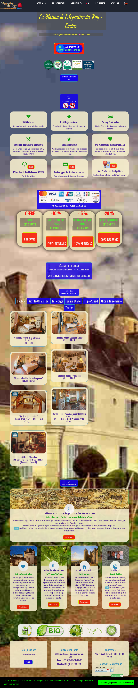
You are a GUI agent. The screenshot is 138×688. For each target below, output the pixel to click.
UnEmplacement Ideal (69, 486)
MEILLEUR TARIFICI (80, 3)
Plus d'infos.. (69, 541)
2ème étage (74, 305)
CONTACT (115, 3)
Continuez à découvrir (69, 77)
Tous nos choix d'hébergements (69, 296)
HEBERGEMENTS (58, 3)
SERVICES (41, 3)
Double (21, 305)
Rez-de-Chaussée (38, 305)
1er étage (57, 305)
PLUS (31, 170)
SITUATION (100, 3)
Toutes (69, 311)
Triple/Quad (91, 305)
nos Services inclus (69, 106)
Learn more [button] (14, 684)
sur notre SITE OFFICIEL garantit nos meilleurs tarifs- (69, 278)
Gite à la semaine (111, 305)
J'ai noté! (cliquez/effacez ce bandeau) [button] (116, 683)
